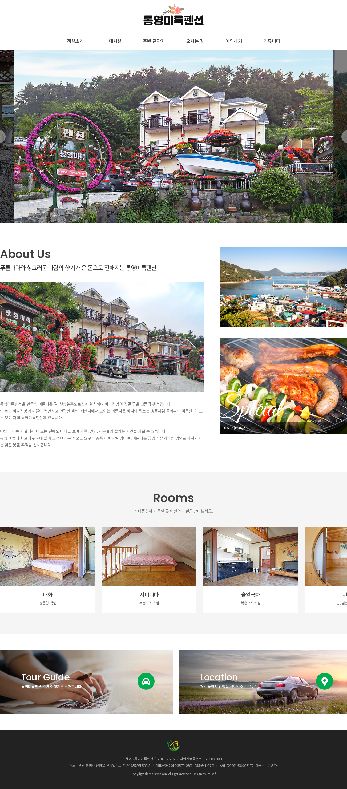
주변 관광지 (154, 41)
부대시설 (113, 41)
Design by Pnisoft (204, 773)
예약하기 (233, 41)
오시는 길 (195, 41)
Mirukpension (158, 773)
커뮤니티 (271, 41)
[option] (173, 136)
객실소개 (75, 41)
